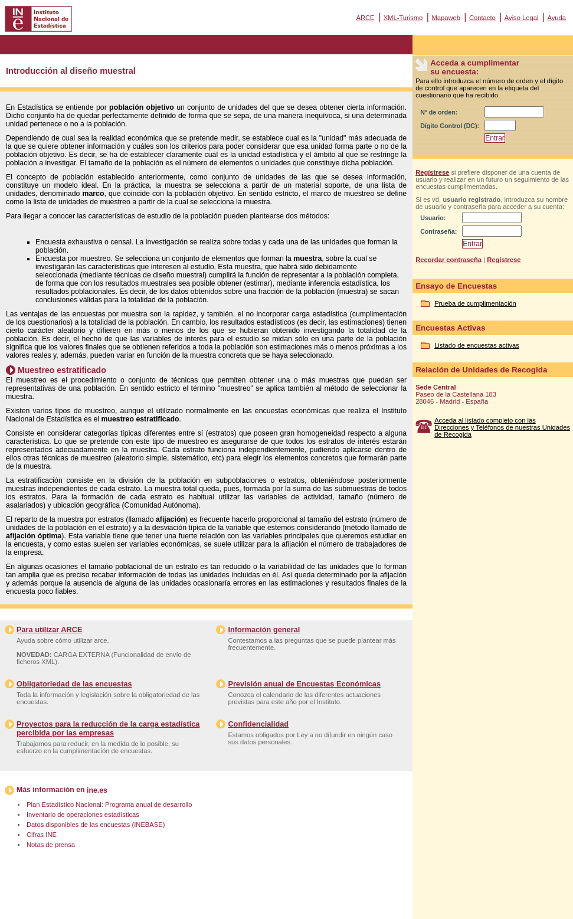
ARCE (365, 17)
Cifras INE (42, 834)
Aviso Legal (522, 17)
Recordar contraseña (448, 259)
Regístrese (432, 172)
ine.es (97, 790)
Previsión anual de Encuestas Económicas (304, 683)
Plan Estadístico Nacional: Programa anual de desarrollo (109, 804)
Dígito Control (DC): (449, 125)
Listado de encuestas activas (476, 345)
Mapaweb (445, 17)
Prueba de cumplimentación (475, 303)
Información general (264, 629)
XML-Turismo (403, 17)
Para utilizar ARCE (49, 629)
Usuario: (433, 217)
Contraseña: (438, 231)
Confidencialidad (258, 723)
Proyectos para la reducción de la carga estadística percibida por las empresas (108, 728)
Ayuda (556, 17)
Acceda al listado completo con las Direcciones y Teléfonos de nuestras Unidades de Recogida (502, 427)
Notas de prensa (51, 844)
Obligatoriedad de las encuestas (74, 683)
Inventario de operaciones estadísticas (83, 814)
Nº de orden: (438, 112)
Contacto (482, 17)
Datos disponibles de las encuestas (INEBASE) (96, 824)
